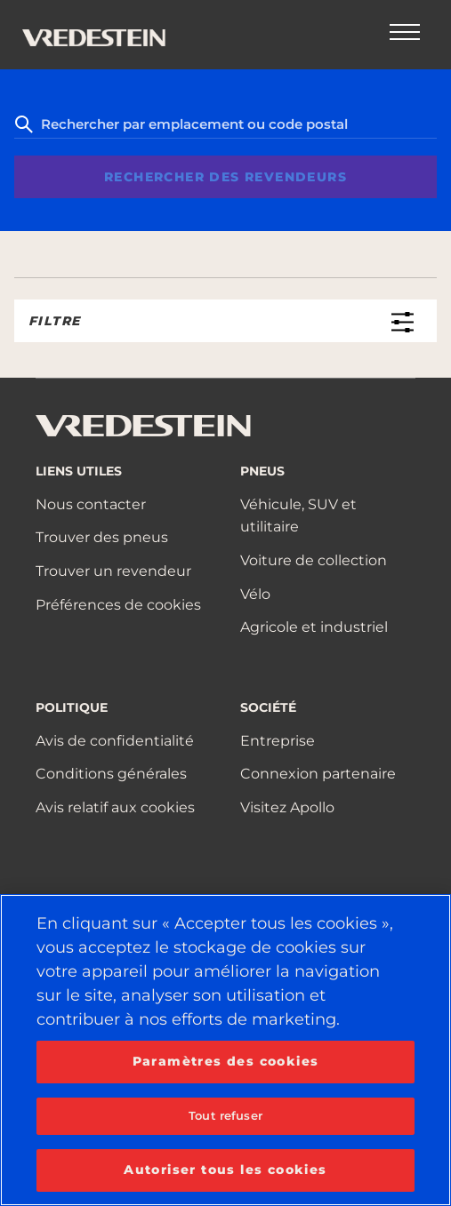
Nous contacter (91, 504)
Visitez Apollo (287, 807)
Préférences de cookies (118, 604)
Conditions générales (111, 773)
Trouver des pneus (102, 537)
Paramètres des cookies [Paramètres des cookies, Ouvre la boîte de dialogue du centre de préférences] (226, 1061)
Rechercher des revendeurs (225, 177)
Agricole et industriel (314, 627)
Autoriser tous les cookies (225, 1170)
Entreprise (277, 740)
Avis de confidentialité (115, 740)
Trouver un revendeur (113, 571)
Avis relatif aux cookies (115, 807)
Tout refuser (225, 1115)
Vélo (255, 594)
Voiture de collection (313, 560)
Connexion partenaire (318, 773)
